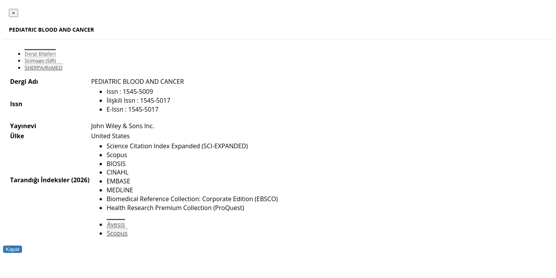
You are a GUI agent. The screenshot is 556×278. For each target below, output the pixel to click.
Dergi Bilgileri (40, 53)
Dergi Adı (24, 81)
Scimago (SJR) (40, 60)
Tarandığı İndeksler (40, 180)
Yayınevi (23, 126)
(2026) (80, 180)
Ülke (17, 136)
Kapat (12, 249)
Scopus (117, 233)
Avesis (116, 224)
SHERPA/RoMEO (44, 67)
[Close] (13, 13)
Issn (16, 104)
